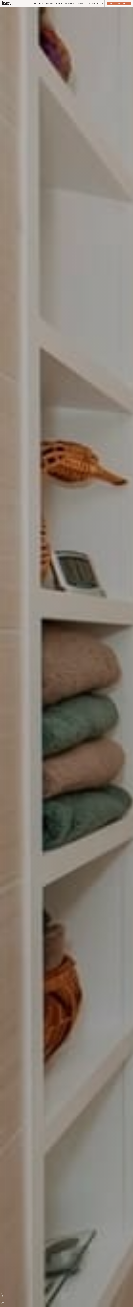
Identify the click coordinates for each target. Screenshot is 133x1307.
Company (80, 3)
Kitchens (59, 3)
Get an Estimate (119, 3)
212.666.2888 (96, 4)
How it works (38, 3)
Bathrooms (49, 3)
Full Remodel (69, 3)
